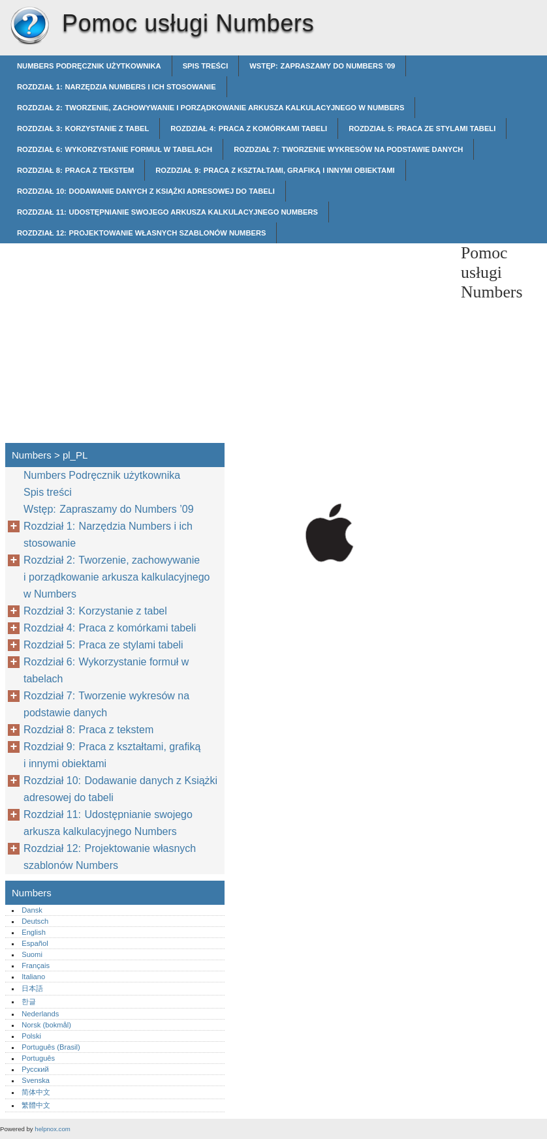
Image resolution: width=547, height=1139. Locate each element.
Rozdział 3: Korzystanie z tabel (83, 128)
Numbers (29, 26)
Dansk (32, 910)
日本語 (32, 988)
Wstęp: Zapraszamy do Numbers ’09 (322, 66)
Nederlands (40, 1014)
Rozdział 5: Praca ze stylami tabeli (422, 128)
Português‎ (38, 1058)
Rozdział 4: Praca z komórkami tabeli (248, 128)
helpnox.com (52, 1128)
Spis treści (205, 66)
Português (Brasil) (51, 1047)
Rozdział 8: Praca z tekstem (75, 170)
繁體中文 (36, 1105)
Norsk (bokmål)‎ (46, 1025)
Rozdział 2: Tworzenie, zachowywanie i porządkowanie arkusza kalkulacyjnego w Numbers (210, 108)
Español (35, 943)
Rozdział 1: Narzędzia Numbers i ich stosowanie (116, 87)
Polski (31, 1036)
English (34, 932)
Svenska (36, 1080)
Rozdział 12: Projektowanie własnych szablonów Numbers (141, 233)
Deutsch (35, 921)
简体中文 (36, 1092)
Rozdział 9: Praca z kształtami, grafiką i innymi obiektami (274, 170)
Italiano (33, 976)
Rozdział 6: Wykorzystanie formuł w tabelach (114, 149)
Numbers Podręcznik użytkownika (89, 66)
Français (36, 965)
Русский (35, 1069)
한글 (29, 1001)
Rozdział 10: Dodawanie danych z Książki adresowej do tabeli (146, 191)
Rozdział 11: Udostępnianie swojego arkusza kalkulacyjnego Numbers (167, 212)
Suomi (32, 954)
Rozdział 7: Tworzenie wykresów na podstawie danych (348, 149)
